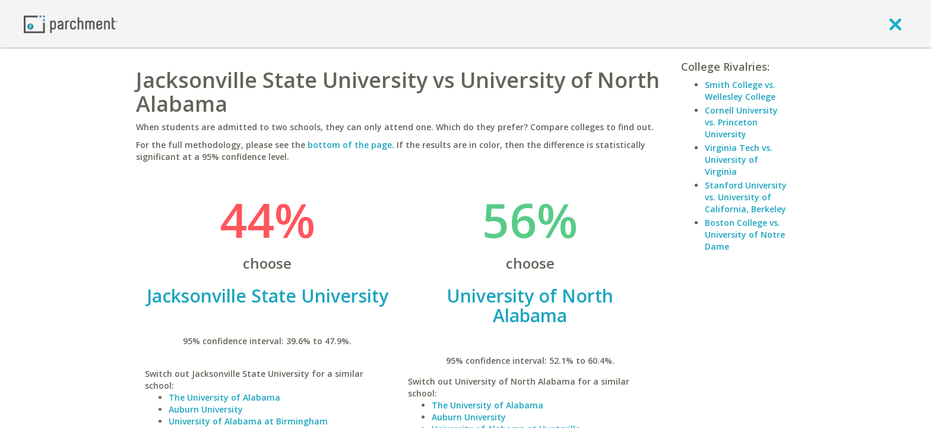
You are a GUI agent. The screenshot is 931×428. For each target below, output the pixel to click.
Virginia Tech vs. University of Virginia (738, 159)
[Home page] (71, 23)
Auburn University (206, 409)
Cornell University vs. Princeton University (741, 122)
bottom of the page (350, 144)
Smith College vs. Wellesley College (740, 90)
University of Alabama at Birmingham (248, 421)
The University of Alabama (224, 397)
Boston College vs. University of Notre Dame (745, 234)
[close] (895, 24)
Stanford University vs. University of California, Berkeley (746, 197)
